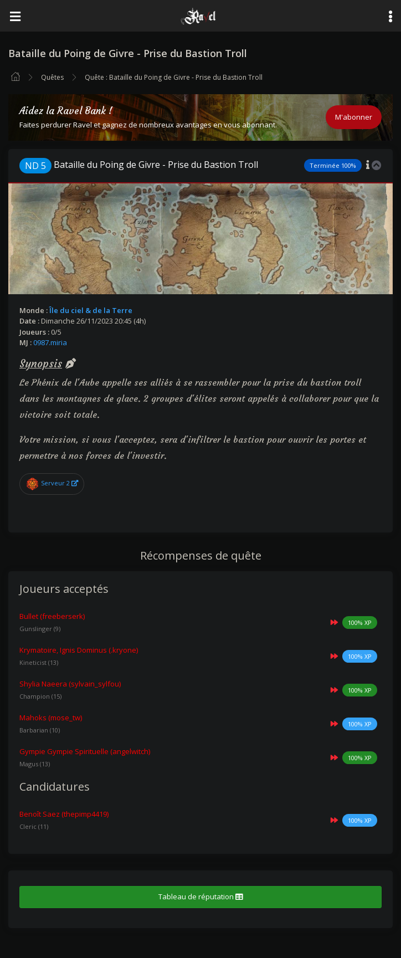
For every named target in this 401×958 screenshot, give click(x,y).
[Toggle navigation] (15, 16)
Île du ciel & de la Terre (90, 310)
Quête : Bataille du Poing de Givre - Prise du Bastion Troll (174, 77)
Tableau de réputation (200, 896)
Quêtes (52, 77)
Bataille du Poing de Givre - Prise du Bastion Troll (138, 164)
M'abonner (353, 117)
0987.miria (50, 342)
